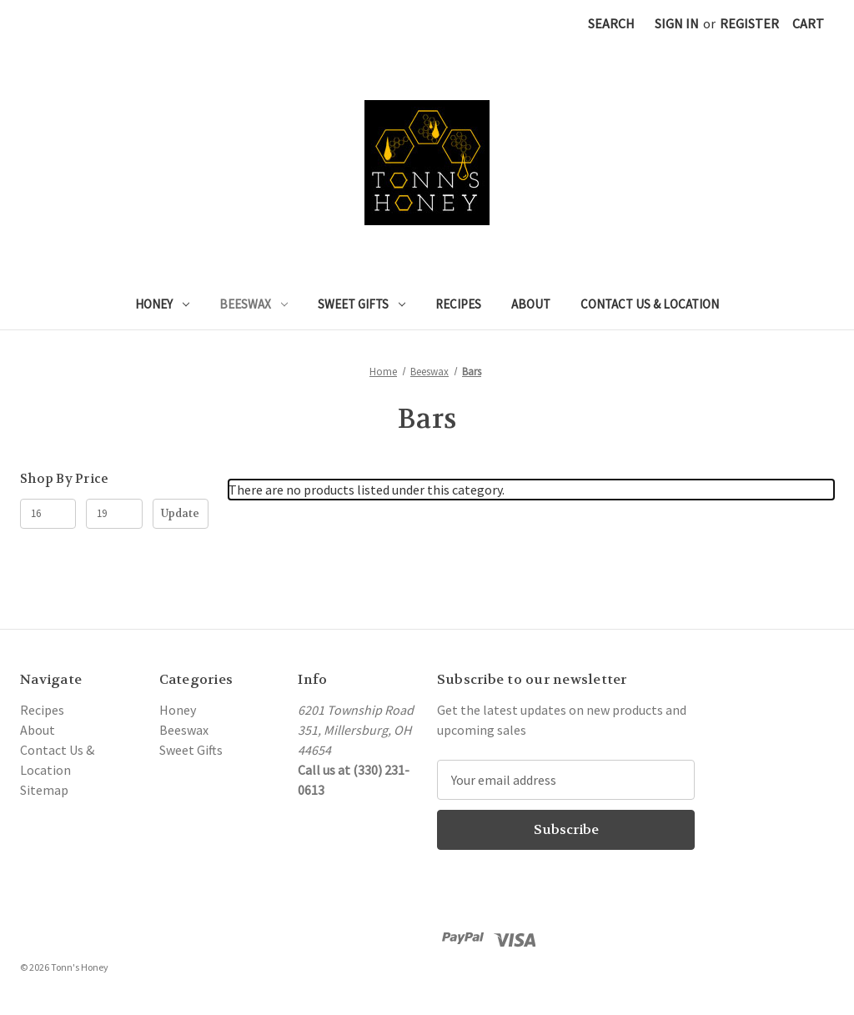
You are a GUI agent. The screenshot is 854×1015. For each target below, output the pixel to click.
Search (611, 23)
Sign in (677, 23)
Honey (162, 304)
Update (180, 513)
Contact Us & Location (649, 304)
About (530, 304)
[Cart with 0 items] (808, 23)
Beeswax (253, 304)
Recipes (458, 304)
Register (749, 23)
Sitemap (44, 789)
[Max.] (114, 514)
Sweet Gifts (361, 304)
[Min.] (48, 514)
